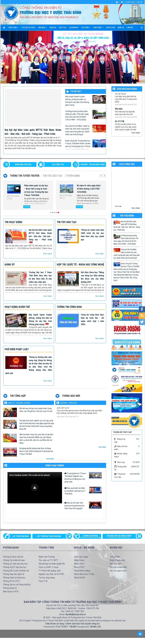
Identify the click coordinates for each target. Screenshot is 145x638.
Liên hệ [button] (130, 27)
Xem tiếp (136, 133)
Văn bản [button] (42, 28)
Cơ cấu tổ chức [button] (28, 27)
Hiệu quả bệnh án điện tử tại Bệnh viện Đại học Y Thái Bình (83, 491)
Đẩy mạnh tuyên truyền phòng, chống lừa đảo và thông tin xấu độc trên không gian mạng (85, 100)
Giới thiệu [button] (13, 28)
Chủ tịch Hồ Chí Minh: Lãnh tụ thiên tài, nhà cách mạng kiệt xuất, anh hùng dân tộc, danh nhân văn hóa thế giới (85, 130)
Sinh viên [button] (98, 28)
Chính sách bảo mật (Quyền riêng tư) (83, 623)
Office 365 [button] (110, 27)
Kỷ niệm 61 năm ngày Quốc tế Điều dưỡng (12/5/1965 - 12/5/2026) (89, 188)
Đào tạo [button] (62, 27)
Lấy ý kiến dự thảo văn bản (49, 536)
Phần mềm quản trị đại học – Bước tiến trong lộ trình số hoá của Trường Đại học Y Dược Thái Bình (36, 190)
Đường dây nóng (88, 537)
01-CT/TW (119, 124)
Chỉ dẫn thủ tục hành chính (121, 537)
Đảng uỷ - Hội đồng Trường (19, 403)
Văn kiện (119, 111)
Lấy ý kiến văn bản (20, 536)
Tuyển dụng (73, 175)
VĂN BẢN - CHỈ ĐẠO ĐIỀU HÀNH (92, 164)
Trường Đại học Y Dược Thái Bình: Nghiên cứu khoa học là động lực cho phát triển (83, 477)
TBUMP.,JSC (95, 626)
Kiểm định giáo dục (23, 164)
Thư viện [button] (85, 28)
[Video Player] (34, 487)
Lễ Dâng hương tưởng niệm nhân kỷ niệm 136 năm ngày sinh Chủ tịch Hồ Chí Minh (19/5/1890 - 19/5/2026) (85, 115)
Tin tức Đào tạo (52, 175)
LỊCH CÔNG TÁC (58, 164)
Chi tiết (26, 207)
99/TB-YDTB (120, 96)
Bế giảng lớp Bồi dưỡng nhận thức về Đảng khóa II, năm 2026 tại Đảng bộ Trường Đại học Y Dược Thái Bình (36, 451)
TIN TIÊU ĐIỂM (127, 215)
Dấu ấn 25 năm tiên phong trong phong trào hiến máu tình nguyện (83, 505)
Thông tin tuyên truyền (24, 175)
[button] (34, 487)
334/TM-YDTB (63, 412)
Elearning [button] (73, 27)
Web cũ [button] (121, 27)
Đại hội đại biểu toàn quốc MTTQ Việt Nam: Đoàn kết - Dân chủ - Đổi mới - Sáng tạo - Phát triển (127, 225)
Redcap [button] (53, 27)
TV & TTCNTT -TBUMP (65, 626)
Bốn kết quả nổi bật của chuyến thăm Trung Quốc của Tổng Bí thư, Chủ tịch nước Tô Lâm (36, 409)
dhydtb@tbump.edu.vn (75, 614)
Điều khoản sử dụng (55, 623)
